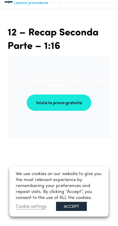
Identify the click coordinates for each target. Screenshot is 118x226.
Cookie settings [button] (31, 206)
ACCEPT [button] (71, 206)
